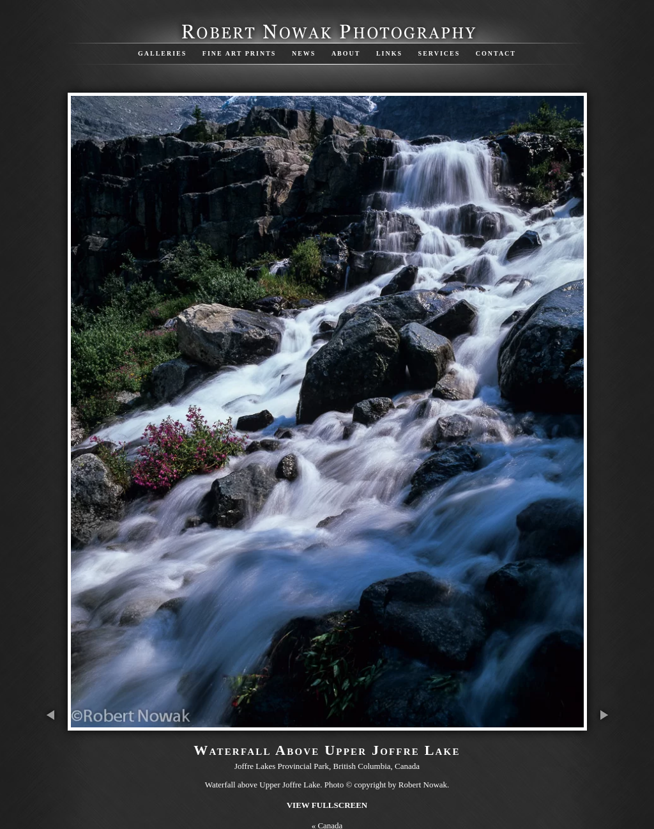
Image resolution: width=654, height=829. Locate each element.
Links (389, 53)
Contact (496, 53)
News (304, 53)
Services (439, 53)
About (346, 53)
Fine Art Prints (239, 53)
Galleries (162, 53)
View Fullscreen (327, 805)
